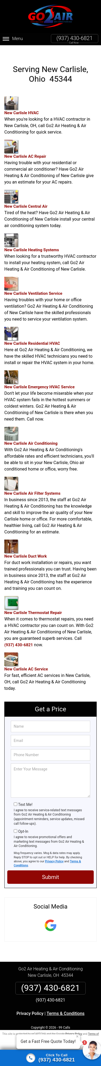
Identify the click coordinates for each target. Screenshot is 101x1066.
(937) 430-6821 (75, 38)
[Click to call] (50, 1058)
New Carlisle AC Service (26, 653)
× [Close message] (77, 1036)
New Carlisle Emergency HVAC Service (39, 371)
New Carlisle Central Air (25, 190)
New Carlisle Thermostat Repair (33, 596)
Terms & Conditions (66, 1004)
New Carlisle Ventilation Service (33, 277)
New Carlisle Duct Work (25, 540)
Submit (50, 868)
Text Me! (25, 796)
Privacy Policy (54, 853)
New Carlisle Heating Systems (31, 234)
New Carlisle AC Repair (25, 140)
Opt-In (23, 823)
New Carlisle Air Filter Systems (32, 477)
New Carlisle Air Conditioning (30, 427)
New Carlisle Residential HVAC (32, 327)
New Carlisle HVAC (21, 97)
